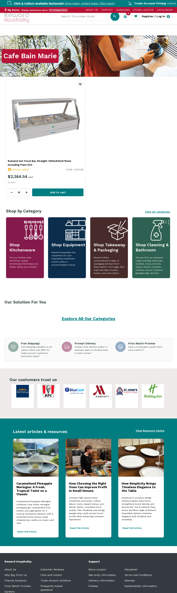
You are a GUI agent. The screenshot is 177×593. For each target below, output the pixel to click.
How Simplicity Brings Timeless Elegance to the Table (139, 460)
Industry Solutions (64, 33)
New (129, 33)
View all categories (157, 185)
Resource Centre (96, 33)
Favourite (54, 86)
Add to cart (41, 166)
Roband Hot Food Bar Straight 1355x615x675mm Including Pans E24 (32, 136)
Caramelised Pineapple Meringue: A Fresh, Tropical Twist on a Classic (34, 462)
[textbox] (85, 20)
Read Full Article (26, 505)
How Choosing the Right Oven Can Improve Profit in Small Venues (88, 460)
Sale (117, 33)
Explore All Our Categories (88, 292)
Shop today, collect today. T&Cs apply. (70, 3)
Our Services (35, 33)
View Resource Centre (150, 404)
